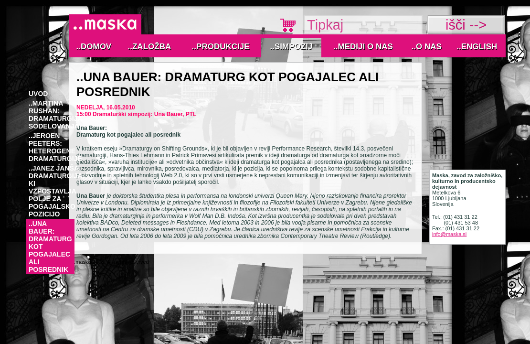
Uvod (38, 93)
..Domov (94, 46)
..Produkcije (221, 46)
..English (476, 46)
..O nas (427, 46)
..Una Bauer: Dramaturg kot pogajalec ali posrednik (50, 246)
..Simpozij (291, 46)
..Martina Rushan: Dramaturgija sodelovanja (55, 114)
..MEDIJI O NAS (363, 46)
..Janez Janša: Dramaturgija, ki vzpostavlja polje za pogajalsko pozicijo (56, 191)
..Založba (149, 46)
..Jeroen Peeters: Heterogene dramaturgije (55, 147)
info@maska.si (449, 234)
